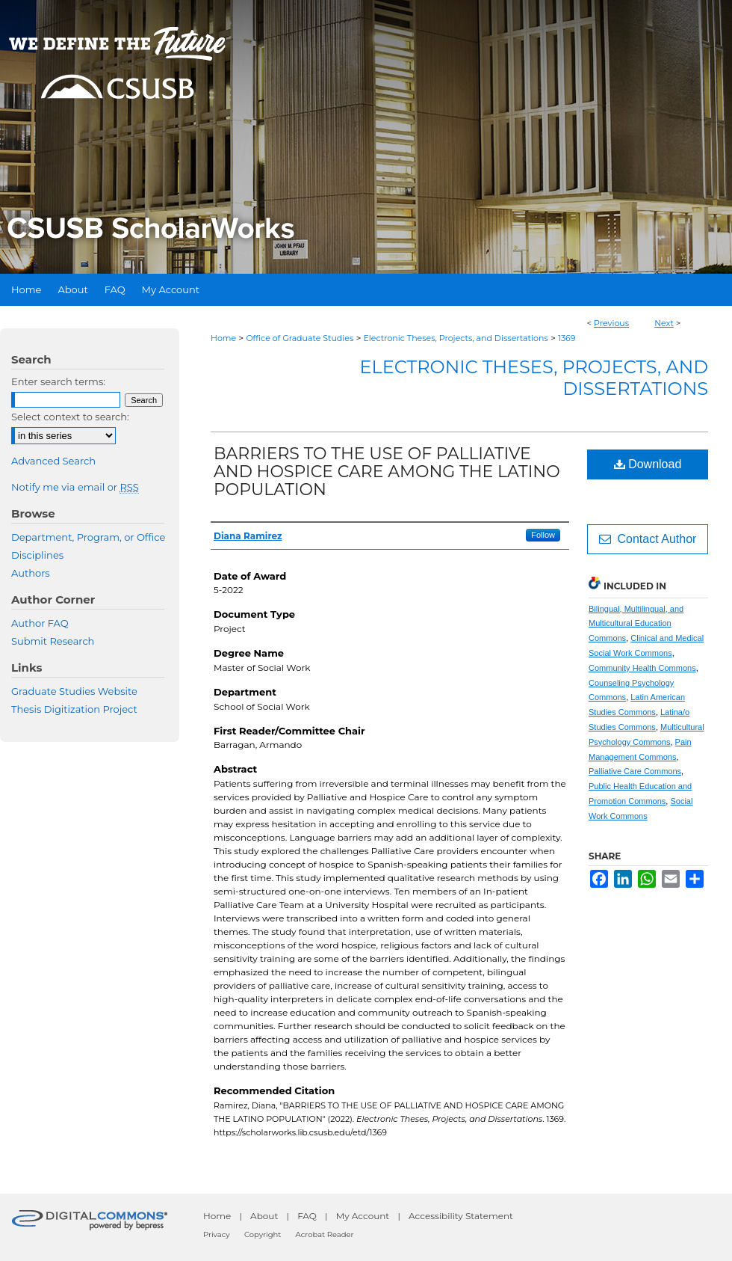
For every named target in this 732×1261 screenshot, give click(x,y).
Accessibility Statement (461, 1215)
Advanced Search (53, 461)
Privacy (216, 1234)
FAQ (307, 1215)
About (264, 1215)
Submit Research (52, 641)
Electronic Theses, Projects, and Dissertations (456, 338)
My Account (363, 1215)
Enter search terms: (58, 381)
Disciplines (37, 555)
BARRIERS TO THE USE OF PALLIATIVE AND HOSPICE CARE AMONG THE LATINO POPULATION (387, 472)
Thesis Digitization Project (74, 709)
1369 (567, 338)
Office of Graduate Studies (299, 338)
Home (223, 338)
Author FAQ (40, 623)
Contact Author (648, 539)
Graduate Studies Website (74, 691)
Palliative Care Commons (635, 771)
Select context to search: (70, 417)
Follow (543, 534)
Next (664, 323)
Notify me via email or (75, 487)
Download (648, 464)
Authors (30, 573)
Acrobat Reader (325, 1234)
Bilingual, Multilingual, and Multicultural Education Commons (636, 623)
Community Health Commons (642, 667)
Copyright (262, 1234)
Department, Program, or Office (88, 537)
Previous (611, 323)
